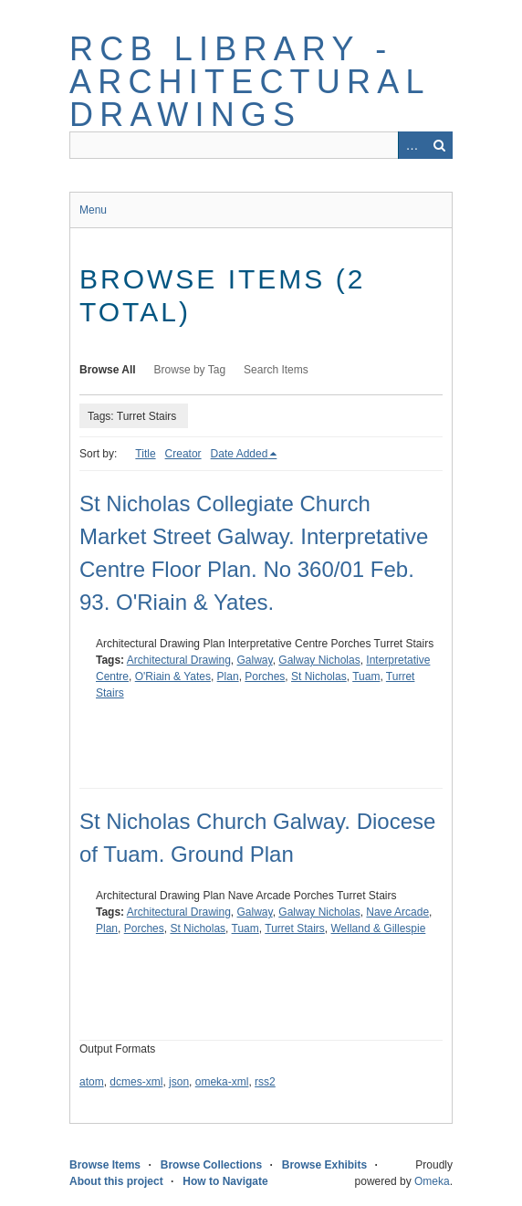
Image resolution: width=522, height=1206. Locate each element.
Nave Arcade (397, 912)
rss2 (265, 1081)
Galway (255, 660)
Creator (183, 453)
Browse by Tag (190, 369)
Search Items (276, 369)
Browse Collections (211, 1165)
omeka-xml (222, 1081)
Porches (265, 676)
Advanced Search (411, 145)
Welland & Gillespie (378, 928)
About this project (116, 1181)
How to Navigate (225, 1181)
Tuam (366, 676)
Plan (228, 676)
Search (439, 145)
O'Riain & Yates (173, 676)
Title (145, 453)
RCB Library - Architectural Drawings (249, 81)
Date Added (239, 453)
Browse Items (105, 1165)
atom (91, 1081)
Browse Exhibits (324, 1165)
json (179, 1081)
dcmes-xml (136, 1081)
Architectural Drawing (179, 660)
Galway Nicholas (319, 660)
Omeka (432, 1181)
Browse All (107, 369)
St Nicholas (319, 676)
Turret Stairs (295, 928)
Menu (93, 210)
